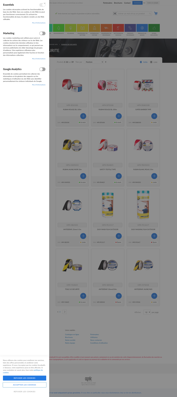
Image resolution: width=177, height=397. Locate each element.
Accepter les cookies (24, 385)
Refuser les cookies (25, 378)
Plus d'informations (38, 23)
